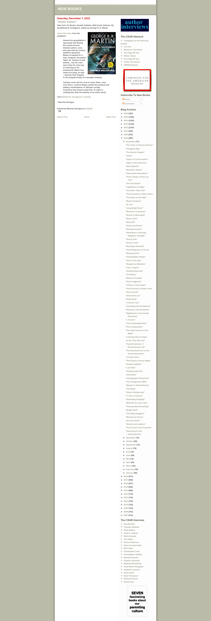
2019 (126, 138)
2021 (126, 131)
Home (86, 117)
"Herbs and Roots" (133, 226)
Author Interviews (132, 62)
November (131, 438)
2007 (126, 515)
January (130, 473)
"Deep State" (131, 299)
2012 (126, 497)
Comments (128, 104)
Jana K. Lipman (131, 533)
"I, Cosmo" (130, 320)
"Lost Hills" (130, 368)
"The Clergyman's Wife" (136, 382)
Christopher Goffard (133, 554)
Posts (126, 99)
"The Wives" (131, 274)
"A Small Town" (132, 357)
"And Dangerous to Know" (137, 250)
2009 (126, 508)
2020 (126, 134)
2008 (126, 512)
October (130, 441)
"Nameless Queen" (134, 170)
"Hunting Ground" (133, 229)
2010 (126, 505)
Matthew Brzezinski (132, 563)
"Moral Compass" (133, 201)
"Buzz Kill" (130, 222)
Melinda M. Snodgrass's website (76, 97)
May (128, 459)
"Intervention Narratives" (136, 173)
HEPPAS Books (131, 65)
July (128, 452)
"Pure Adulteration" (134, 327)
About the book (64, 33)
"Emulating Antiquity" (135, 399)
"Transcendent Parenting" (137, 406)
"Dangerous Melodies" (135, 264)
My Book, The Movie (133, 50)
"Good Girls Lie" (132, 296)
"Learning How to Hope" (136, 337)
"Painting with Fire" (134, 371)
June (128, 455)
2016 (126, 483)
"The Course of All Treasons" (138, 427)
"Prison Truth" (131, 243)
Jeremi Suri (129, 582)
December (131, 141)
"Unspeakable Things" (135, 257)
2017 (126, 480)
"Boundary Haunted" (134, 246)
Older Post (111, 117)
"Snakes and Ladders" (135, 424)
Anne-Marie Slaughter (133, 566)
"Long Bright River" (134, 208)
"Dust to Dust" (132, 292)
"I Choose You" (132, 303)
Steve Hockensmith (132, 545)
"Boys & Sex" (131, 218)
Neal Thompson (131, 576)
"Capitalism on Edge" (135, 187)
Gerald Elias (129, 524)
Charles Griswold (131, 560)
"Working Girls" (132, 253)
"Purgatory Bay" (132, 149)
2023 (126, 124)
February (130, 469)
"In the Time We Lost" (135, 340)
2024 (126, 120)
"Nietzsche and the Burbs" (137, 310)
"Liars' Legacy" (132, 267)
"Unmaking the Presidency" (137, 306)
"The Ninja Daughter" (135, 413)
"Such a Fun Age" (133, 260)
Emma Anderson (131, 542)
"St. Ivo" (129, 204)
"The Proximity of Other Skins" (139, 194)
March (129, 466)
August (129, 448)
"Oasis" (128, 156)
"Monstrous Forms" (134, 417)
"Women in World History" (137, 385)
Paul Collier (129, 573)
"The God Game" (133, 183)
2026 (126, 113)
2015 (126, 487)
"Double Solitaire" (67, 22)
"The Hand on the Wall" (136, 197)
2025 (126, 117)
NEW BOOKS (70, 9)
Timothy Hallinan (131, 527)
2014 (126, 490)
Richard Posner (131, 579)
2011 (126, 501)
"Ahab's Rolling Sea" (134, 392)
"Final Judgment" (133, 281)
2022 (126, 127)
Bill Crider (128, 548)
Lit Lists (127, 47)
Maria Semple (130, 536)
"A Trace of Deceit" (134, 396)
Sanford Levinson (132, 570)
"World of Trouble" (133, 278)
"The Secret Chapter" (135, 152)
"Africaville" (130, 375)
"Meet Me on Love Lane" (136, 403)
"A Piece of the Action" (135, 285)
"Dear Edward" (132, 166)
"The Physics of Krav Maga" (138, 361)
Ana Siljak (128, 539)
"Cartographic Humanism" (137, 378)
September (131, 445)
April (128, 462)
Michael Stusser (131, 557)
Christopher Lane (132, 551)
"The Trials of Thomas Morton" (139, 145)
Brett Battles (129, 530)
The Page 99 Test (131, 53)
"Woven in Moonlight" (135, 215)
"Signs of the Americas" (136, 163)
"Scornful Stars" (132, 420)
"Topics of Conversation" (136, 159)
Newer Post (62, 117)
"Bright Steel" (131, 410)
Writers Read (130, 56)
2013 (126, 494)
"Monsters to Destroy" (135, 211)
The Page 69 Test (131, 59)
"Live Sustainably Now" (136, 323)
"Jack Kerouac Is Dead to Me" (138, 289)
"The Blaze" (130, 389)
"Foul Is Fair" (131, 239)
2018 (126, 476)
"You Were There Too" (135, 190)
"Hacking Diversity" (134, 271)
